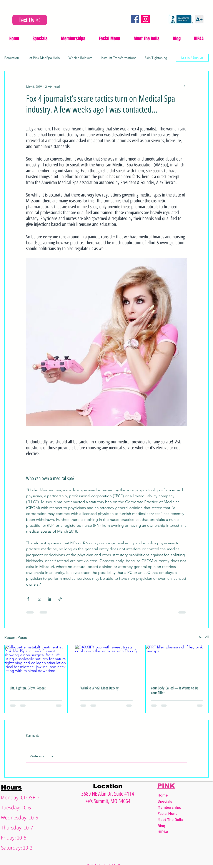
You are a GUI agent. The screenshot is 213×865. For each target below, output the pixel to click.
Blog (161, 825)
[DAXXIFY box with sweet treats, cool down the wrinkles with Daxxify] (106, 662)
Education (11, 58)
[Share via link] (60, 599)
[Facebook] (135, 19)
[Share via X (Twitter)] (39, 599)
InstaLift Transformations (118, 58)
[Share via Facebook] (28, 599)
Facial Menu (168, 813)
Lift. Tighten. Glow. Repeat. (28, 688)
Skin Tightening (156, 58)
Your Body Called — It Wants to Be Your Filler (174, 690)
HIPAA (163, 831)
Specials (165, 801)
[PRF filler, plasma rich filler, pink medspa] (177, 662)
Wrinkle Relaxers (80, 58)
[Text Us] (29, 20)
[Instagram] (145, 19)
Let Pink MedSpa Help (44, 58)
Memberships (169, 807)
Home (163, 795)
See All (204, 637)
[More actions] (184, 86)
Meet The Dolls (170, 819)
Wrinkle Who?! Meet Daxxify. (100, 688)
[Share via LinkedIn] (49, 599)
